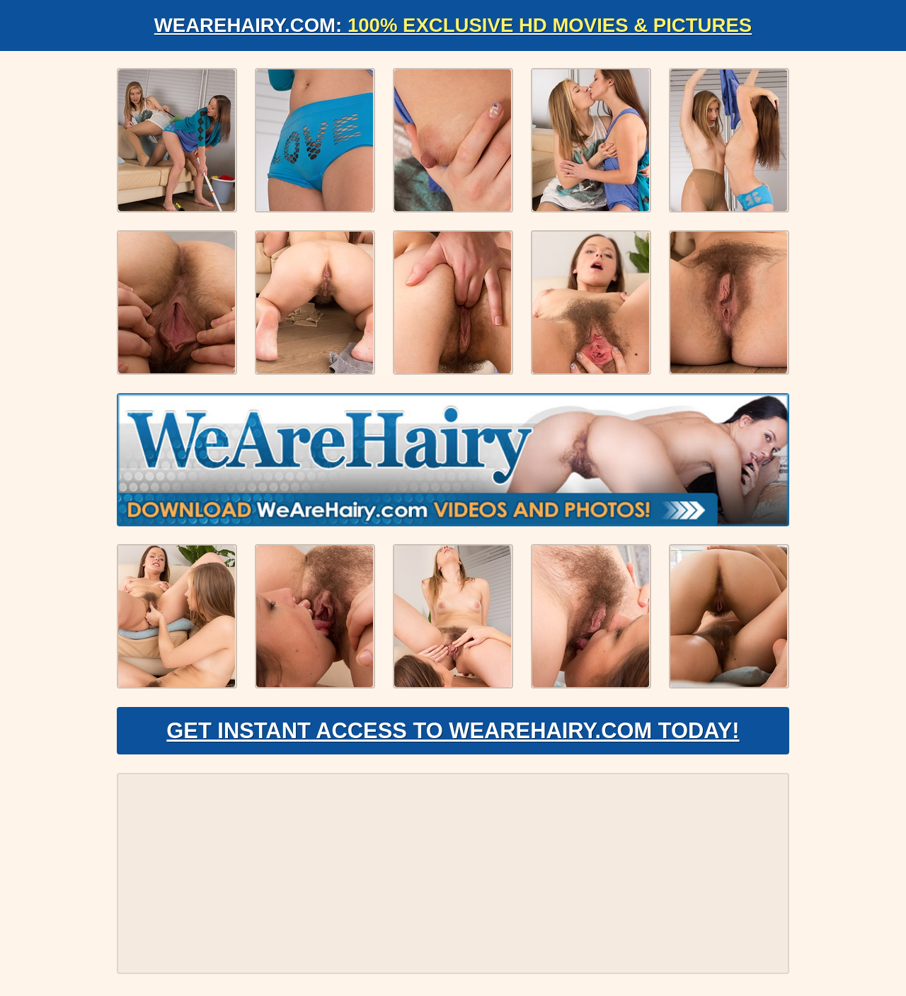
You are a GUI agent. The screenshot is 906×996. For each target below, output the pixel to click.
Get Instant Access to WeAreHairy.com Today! (453, 734)
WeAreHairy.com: (453, 25)
